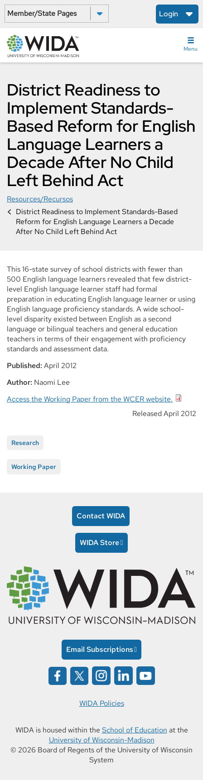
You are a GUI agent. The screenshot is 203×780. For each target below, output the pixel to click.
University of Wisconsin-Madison (102, 740)
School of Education (134, 730)
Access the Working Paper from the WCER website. (90, 399)
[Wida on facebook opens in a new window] (57, 675)
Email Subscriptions (99, 649)
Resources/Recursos (40, 199)
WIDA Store (99, 542)
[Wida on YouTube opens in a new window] (145, 675)
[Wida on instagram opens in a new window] (101, 675)
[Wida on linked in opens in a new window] (123, 675)
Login (168, 14)
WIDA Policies (101, 703)
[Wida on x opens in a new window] (79, 675)
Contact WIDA (101, 516)
